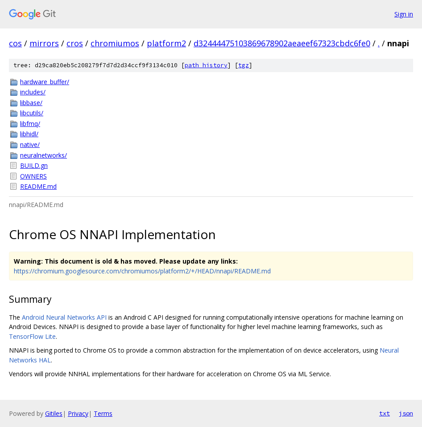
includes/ (33, 92)
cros (74, 43)
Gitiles (53, 413)
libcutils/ (31, 113)
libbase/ (31, 102)
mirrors (44, 43)
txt (384, 413)
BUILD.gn (34, 165)
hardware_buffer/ (44, 81)
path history (206, 65)
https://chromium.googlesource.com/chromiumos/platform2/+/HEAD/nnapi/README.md (142, 271)
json (406, 413)
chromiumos (115, 43)
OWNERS (33, 176)
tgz (243, 65)
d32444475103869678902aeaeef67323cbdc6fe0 (282, 43)
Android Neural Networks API (64, 317)
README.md (38, 186)
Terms (103, 413)
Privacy (78, 413)
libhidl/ (29, 134)
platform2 (166, 43)
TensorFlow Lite (32, 336)
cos (15, 43)
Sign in (403, 14)
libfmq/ (30, 123)
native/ (30, 144)
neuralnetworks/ (43, 155)
